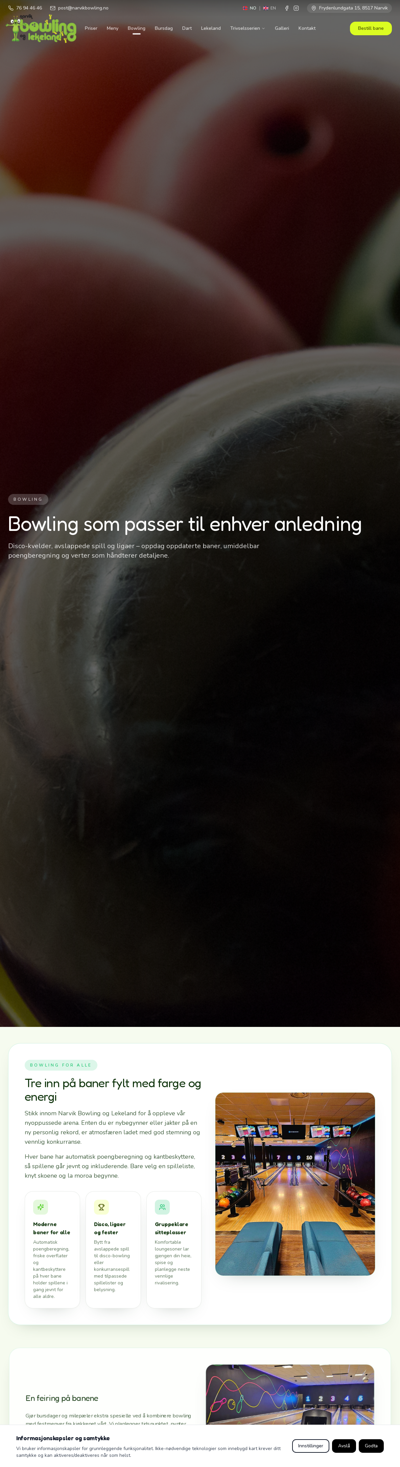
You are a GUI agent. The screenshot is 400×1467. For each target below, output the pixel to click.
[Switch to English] (269, 8)
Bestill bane (371, 28)
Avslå (344, 1446)
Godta (371, 1446)
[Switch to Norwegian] (249, 8)
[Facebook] (286, 8)
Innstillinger (310, 1446)
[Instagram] (296, 8)
